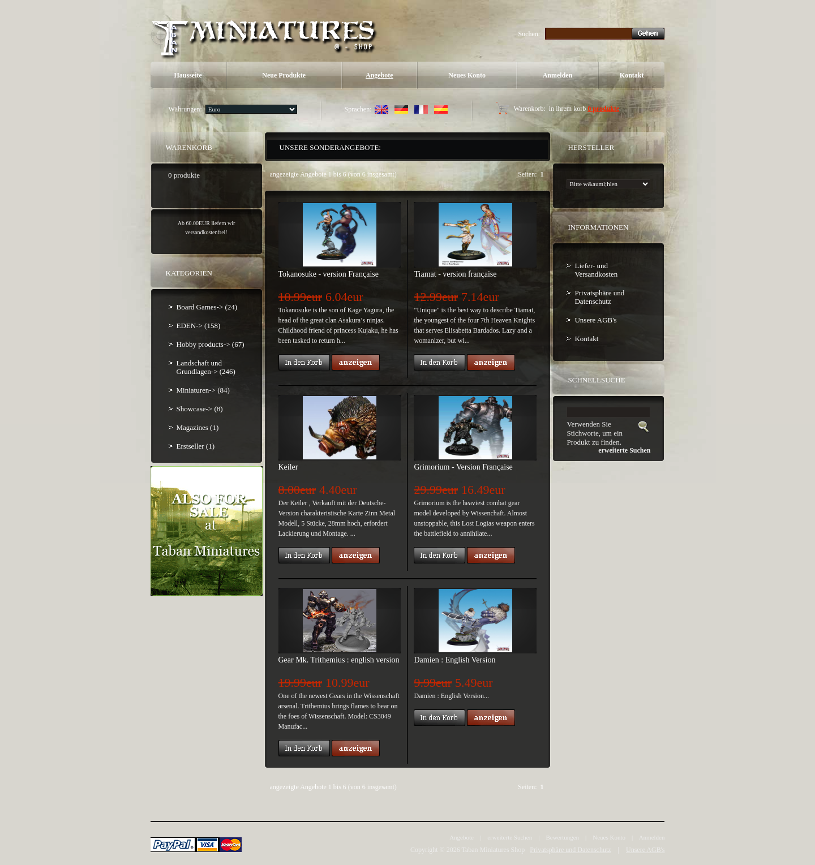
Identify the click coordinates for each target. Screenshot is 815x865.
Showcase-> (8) (200, 408)
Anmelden (558, 75)
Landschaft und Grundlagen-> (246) (206, 367)
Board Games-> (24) (207, 307)
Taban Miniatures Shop (493, 850)
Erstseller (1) (196, 446)
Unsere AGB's (595, 320)
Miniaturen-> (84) (203, 390)
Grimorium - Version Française (463, 467)
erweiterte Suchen (509, 837)
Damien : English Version (454, 660)
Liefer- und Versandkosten (595, 269)
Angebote (379, 75)
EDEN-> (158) (199, 325)
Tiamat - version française (455, 274)
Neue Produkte (284, 75)
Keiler (288, 467)
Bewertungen (562, 837)
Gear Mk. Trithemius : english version (339, 660)
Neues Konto (467, 75)
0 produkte (603, 109)
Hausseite (187, 75)
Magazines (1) (198, 427)
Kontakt (632, 75)
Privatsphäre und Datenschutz (599, 297)
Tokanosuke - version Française (328, 274)
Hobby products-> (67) (210, 344)
